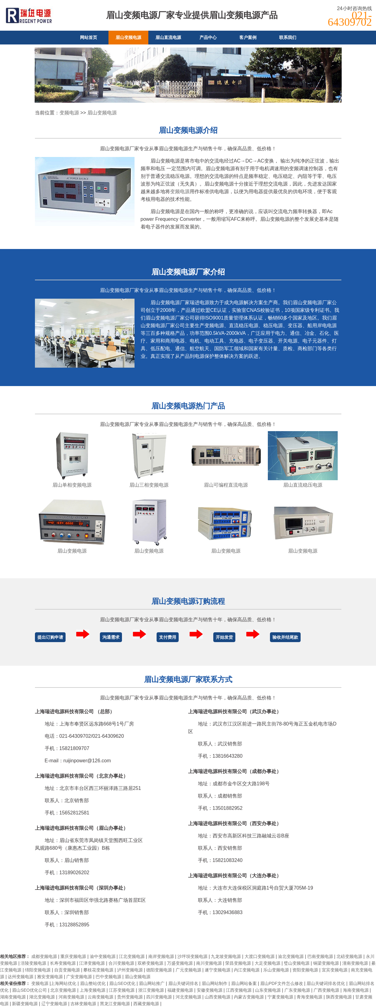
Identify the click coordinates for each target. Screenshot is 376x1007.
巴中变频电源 (108, 976)
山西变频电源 (217, 996)
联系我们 (287, 37)
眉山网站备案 (244, 983)
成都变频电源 (44, 956)
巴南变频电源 (320, 956)
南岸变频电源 (161, 956)
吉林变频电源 (83, 1003)
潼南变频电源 (355, 963)
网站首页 (88, 37)
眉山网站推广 (152, 983)
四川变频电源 (159, 996)
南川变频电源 (209, 963)
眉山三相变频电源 (149, 485)
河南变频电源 (71, 996)
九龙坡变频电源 (226, 956)
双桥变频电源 (150, 963)
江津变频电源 (92, 963)
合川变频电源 (121, 963)
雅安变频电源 (50, 976)
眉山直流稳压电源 (302, 485)
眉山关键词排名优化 (325, 983)
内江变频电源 (247, 969)
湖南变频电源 (13, 996)
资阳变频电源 (305, 969)
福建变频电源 (180, 990)
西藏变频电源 (146, 1003)
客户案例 (247, 37)
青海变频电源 (309, 996)
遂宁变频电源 (217, 969)
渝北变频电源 (291, 956)
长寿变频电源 (63, 963)
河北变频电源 (188, 996)
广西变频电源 (326, 990)
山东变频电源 (268, 990)
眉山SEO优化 (122, 983)
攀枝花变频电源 (98, 969)
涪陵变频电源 (33, 963)
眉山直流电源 (168, 37)
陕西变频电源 (339, 996)
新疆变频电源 (25, 1003)
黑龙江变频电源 (115, 1003)
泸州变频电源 (130, 969)
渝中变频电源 (103, 956)
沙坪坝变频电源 (192, 956)
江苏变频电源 (122, 990)
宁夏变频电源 (280, 996)
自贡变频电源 (67, 969)
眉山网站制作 (214, 983)
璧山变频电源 (297, 963)
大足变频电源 (267, 963)
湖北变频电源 (42, 996)
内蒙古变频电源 (249, 996)
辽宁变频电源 (54, 1003)
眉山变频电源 (128, 37)
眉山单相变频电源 (72, 485)
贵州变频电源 (130, 996)
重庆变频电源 (73, 956)
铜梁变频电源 (326, 963)
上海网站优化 (63, 983)
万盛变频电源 (180, 963)
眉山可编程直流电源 (226, 485)
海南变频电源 (356, 990)
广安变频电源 (79, 976)
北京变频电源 (63, 990)
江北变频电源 (132, 956)
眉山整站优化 (93, 983)
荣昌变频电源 (238, 963)
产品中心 (208, 37)
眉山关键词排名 (183, 983)
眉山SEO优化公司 (29, 990)
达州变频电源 (20, 976)
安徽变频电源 (209, 990)
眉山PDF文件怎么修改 (281, 983)
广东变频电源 (297, 990)
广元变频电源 (188, 969)
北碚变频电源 (349, 956)
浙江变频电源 (151, 990)
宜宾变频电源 (335, 969)
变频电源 (69, 112)
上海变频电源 (92, 990)
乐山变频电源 (276, 969)
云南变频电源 (100, 996)
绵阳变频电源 (38, 969)
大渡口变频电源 (260, 956)
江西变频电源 (239, 990)
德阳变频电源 (159, 969)
